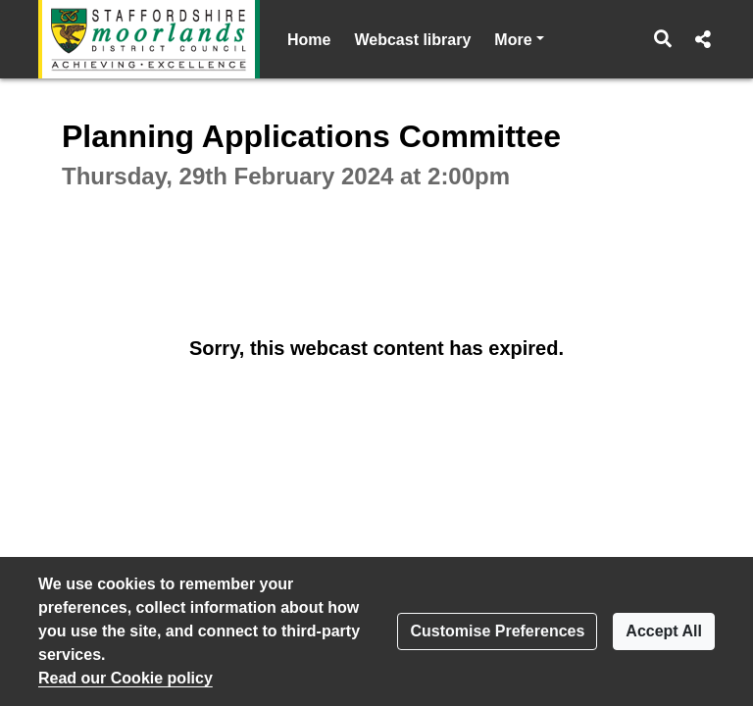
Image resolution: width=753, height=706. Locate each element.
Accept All (664, 631)
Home (308, 39)
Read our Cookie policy (125, 678)
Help (511, 39)
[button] (663, 39)
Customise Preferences (497, 631)
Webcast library (412, 39)
